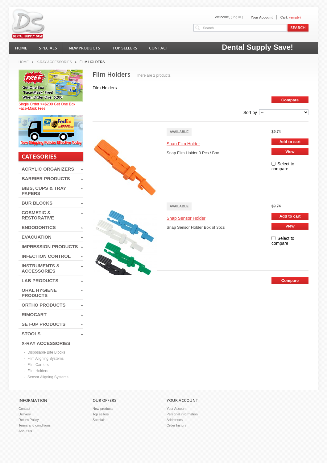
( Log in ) (237, 17)
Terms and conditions (35, 425)
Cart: (284, 17)
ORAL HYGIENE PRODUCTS (39, 292)
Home (24, 62)
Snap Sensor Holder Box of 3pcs (196, 227)
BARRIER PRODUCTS (46, 178)
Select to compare (282, 166)
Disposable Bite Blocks (46, 352)
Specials (99, 420)
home (21, 48)
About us (25, 431)
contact (158, 48)
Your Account (262, 17)
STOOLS (31, 333)
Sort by (250, 112)
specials (48, 48)
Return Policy (29, 420)
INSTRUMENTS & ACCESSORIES (41, 268)
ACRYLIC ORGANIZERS (48, 169)
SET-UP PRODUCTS (43, 324)
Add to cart (290, 141)
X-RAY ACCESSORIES (46, 343)
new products (84, 48)
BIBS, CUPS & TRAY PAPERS (44, 190)
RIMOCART (34, 314)
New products (103, 408)
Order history (176, 425)
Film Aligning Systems (45, 358)
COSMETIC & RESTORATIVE (38, 215)
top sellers (124, 48)
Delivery (25, 414)
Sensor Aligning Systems (47, 377)
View (289, 151)
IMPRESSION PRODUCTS (50, 246)
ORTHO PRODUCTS (44, 305)
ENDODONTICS (39, 227)
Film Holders (37, 371)
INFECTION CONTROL (46, 256)
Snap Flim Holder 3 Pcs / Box (193, 153)
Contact (24, 408)
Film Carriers (38, 365)
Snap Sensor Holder (186, 218)
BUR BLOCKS (37, 203)
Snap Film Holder (183, 143)
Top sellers (101, 414)
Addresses (175, 420)
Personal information (182, 414)
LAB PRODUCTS (40, 280)
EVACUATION (37, 237)
